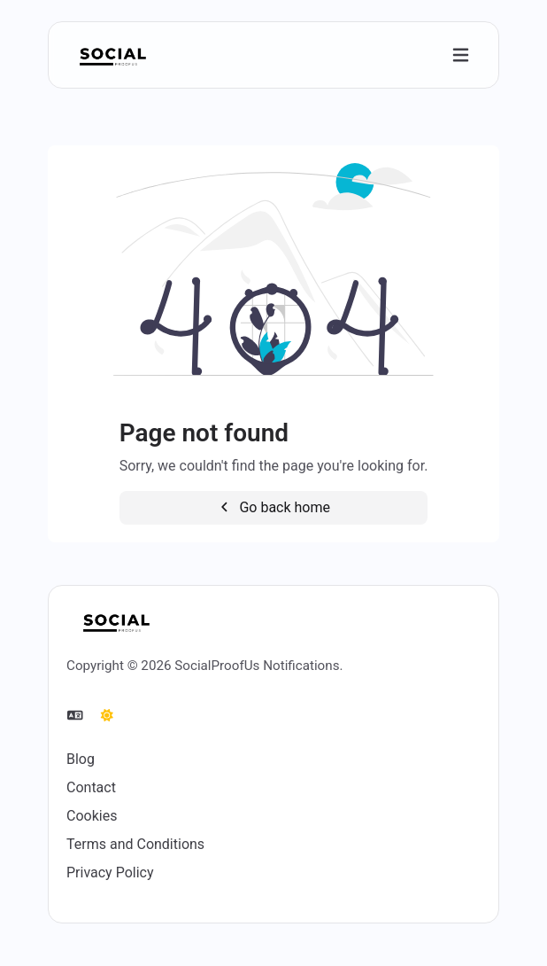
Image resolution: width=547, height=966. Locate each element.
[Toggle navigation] (460, 55)
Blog (80, 759)
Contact (91, 787)
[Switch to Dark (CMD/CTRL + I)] (107, 716)
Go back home (273, 507)
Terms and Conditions (135, 844)
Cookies (91, 815)
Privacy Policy (110, 872)
